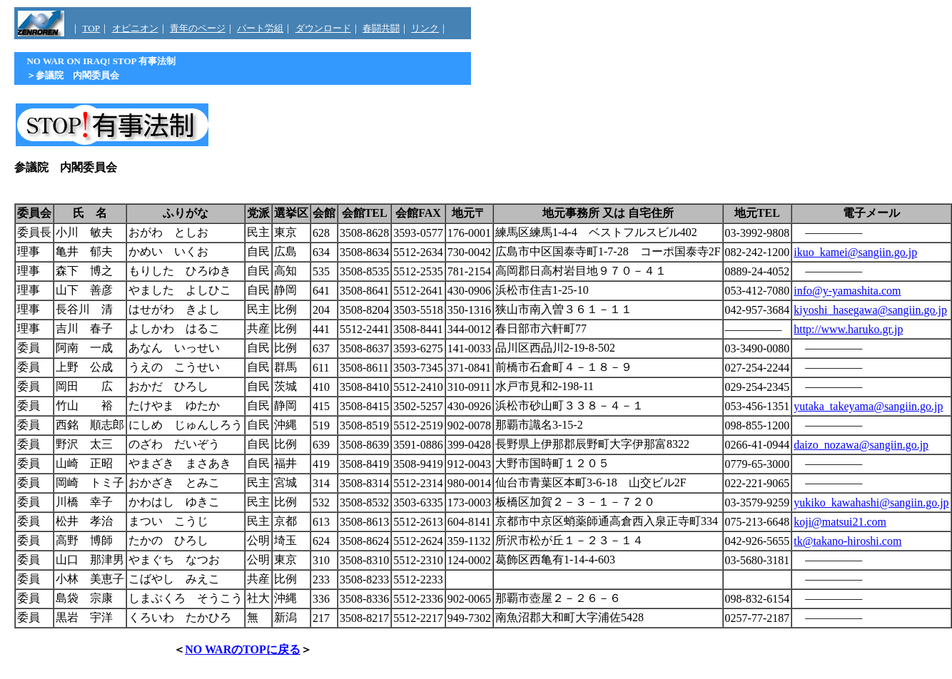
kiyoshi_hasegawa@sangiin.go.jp (870, 310)
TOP (91, 28)
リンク (425, 28)
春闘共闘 (381, 28)
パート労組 (260, 28)
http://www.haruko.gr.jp (848, 329)
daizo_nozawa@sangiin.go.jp (861, 445)
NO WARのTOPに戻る (242, 649)
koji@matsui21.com (840, 522)
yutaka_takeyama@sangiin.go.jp (868, 406)
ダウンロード (323, 28)
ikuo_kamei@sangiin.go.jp (855, 252)
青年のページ (198, 28)
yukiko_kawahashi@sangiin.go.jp (871, 502)
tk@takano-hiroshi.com (847, 541)
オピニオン (135, 28)
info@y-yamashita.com (847, 291)
